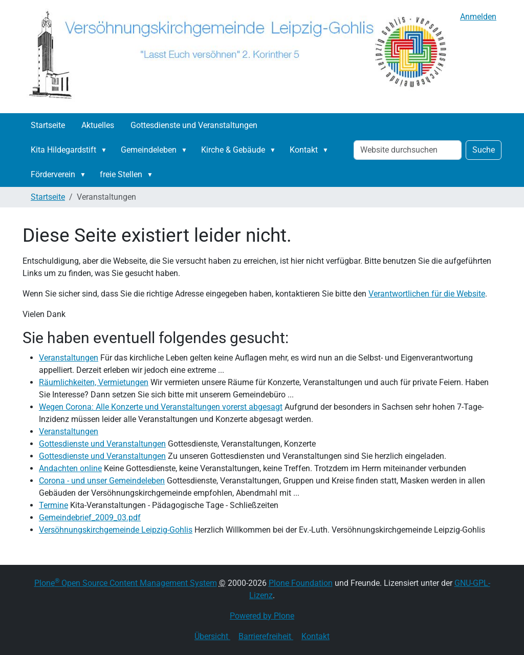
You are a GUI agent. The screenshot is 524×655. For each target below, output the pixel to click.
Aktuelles (97, 125)
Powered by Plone (262, 616)
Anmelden (478, 17)
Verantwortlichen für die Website (426, 294)
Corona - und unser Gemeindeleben (102, 480)
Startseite (48, 125)
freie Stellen (121, 174)
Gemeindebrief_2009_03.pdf (90, 517)
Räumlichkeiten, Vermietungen (93, 382)
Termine (53, 505)
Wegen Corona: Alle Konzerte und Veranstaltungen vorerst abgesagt (160, 407)
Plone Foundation (301, 583)
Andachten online (70, 468)
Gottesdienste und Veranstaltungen (193, 125)
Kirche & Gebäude (233, 150)
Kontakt (304, 150)
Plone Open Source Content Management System (125, 583)
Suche (483, 150)
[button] (106, 150)
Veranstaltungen (68, 358)
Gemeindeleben (149, 150)
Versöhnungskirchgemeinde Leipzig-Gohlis (115, 530)
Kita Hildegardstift (63, 150)
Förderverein (53, 174)
